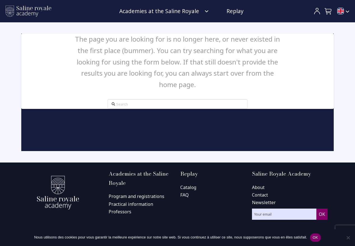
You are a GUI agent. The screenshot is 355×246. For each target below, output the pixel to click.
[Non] (348, 237)
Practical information (131, 204)
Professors (120, 212)
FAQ (184, 195)
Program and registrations (136, 196)
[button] (328, 11)
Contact (260, 195)
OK (315, 237)
